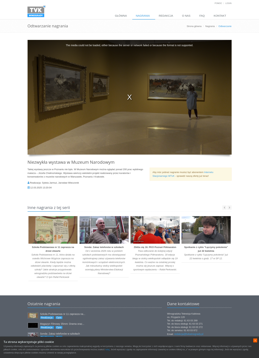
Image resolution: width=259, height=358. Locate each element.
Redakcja (166, 15)
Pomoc (218, 3)
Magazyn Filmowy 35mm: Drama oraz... (62, 323)
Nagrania (143, 15)
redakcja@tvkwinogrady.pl (188, 334)
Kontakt (220, 15)
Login (228, 3)
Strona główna (194, 26)
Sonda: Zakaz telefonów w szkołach (60, 333)
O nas (186, 15)
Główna (121, 15)
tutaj (107, 349)
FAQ (202, 15)
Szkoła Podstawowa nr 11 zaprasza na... (62, 314)
